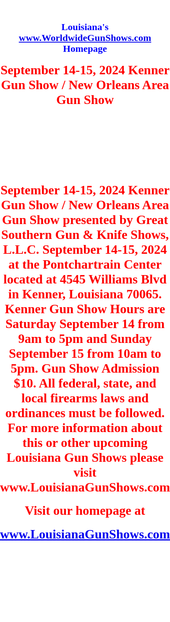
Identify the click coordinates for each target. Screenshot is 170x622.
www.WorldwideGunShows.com (85, 38)
